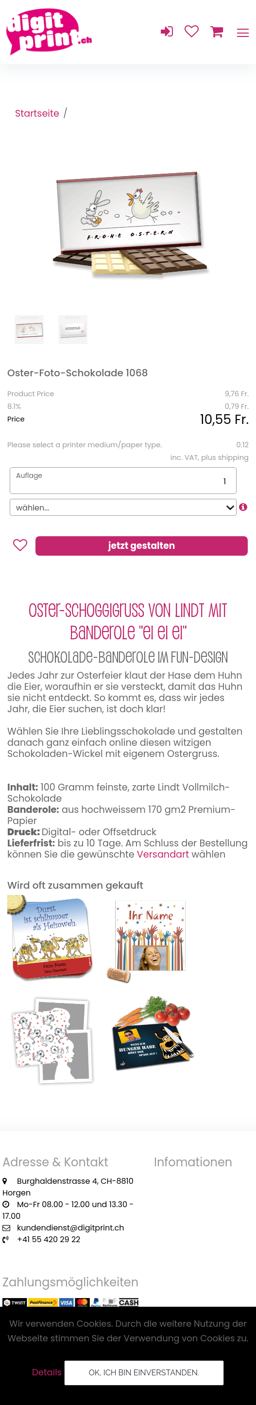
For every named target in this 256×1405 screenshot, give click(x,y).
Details (47, 1372)
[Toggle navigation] (242, 32)
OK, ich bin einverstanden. (144, 1372)
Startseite (37, 113)
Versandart (163, 854)
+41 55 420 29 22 (48, 1239)
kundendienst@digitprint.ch (70, 1227)
